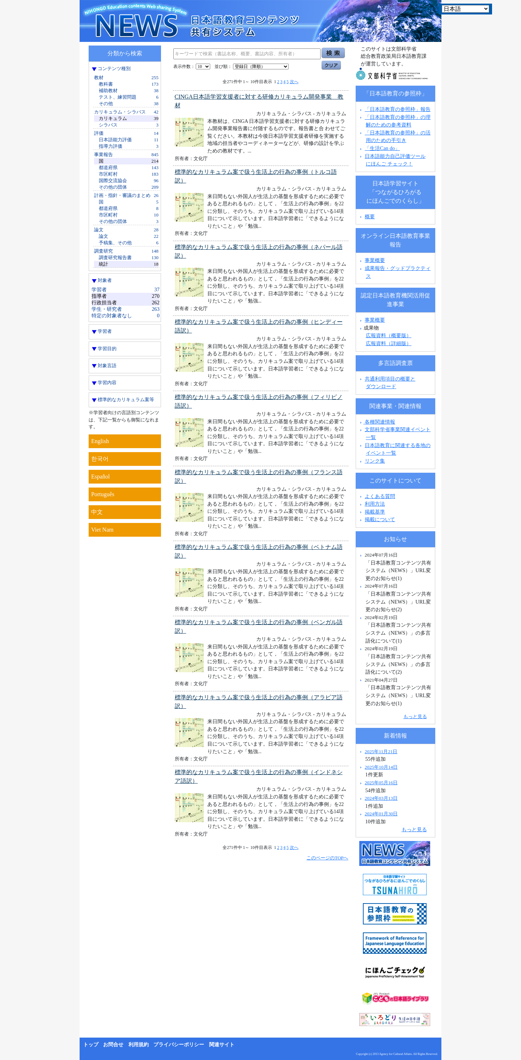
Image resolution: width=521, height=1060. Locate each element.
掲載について (380, 519)
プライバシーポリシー (178, 1044)
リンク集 (375, 461)
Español (100, 476)
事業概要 (375, 260)
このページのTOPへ (327, 858)
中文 (97, 512)
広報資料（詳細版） (388, 343)
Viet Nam (102, 530)
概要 (370, 216)
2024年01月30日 (381, 813)
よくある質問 (380, 496)
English (100, 441)
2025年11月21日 (381, 751)
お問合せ (113, 1044)
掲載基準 (375, 512)
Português (102, 494)
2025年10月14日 (381, 767)
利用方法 (375, 504)
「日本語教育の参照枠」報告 (398, 109)
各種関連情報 (376, 422)
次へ (294, 82)
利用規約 (138, 1044)
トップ (90, 1044)
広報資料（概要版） (388, 335)
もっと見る (415, 716)
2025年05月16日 (381, 782)
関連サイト (221, 1044)
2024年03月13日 (381, 798)
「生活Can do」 (382, 148)
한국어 (100, 459)
